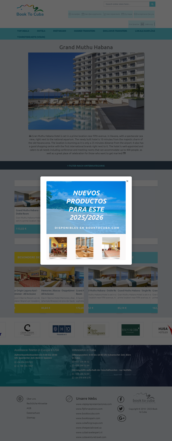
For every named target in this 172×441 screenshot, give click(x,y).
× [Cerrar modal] (127, 181)
